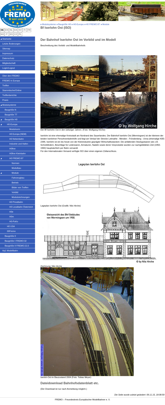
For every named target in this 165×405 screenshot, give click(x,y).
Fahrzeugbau (18, 178)
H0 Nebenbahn (16, 139)
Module (15, 173)
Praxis (5, 100)
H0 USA (11, 226)
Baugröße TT (11, 114)
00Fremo (11, 231)
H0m (11, 216)
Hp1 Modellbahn (10, 250)
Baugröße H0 (64, 24)
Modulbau (16, 168)
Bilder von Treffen (20, 187)
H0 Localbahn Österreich (21, 207)
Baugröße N (10, 110)
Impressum (7, 53)
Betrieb (15, 182)
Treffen (5, 85)
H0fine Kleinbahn (17, 153)
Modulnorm (14, 129)
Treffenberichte (9, 95)
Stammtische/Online (11, 90)
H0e (11, 212)
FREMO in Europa (11, 80)
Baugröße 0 (10, 236)
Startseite (6, 39)
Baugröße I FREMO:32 (16, 241)
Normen (15, 163)
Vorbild (15, 192)
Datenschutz (8, 58)
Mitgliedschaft (8, 63)
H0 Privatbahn (16, 202)
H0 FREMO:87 (93, 24)
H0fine (12, 148)
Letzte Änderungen (11, 44)
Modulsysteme (49, 24)
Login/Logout (8, 68)
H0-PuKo (13, 221)
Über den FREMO (10, 76)
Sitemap (6, 48)
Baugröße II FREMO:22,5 (17, 246)
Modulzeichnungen (21, 197)
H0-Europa (78, 24)
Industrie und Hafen (18, 144)
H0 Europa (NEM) (17, 134)
